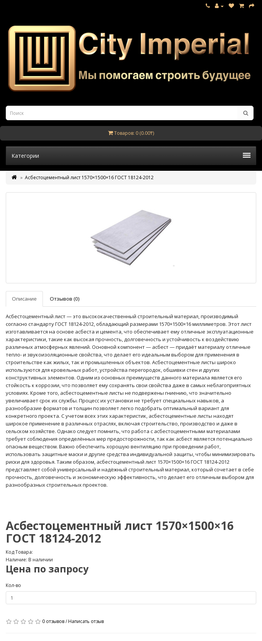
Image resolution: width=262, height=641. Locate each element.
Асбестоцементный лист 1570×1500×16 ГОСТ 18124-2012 (89, 177)
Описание (24, 298)
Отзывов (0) (65, 298)
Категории (131, 155)
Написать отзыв (86, 621)
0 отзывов (53, 621)
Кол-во (13, 585)
